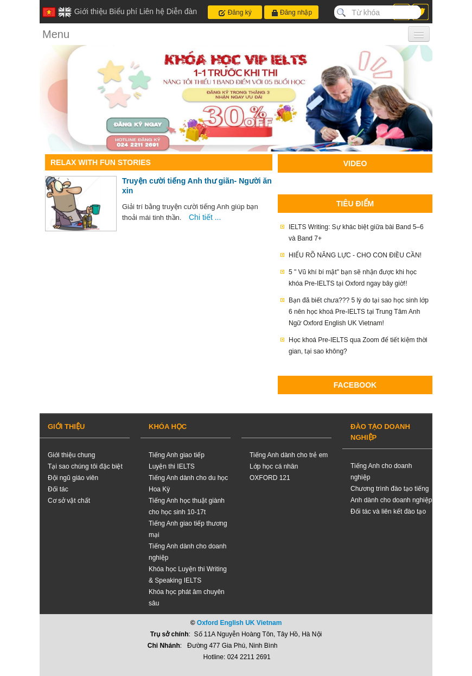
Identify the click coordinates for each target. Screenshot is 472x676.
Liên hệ (151, 11)
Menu (55, 34)
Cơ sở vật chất (69, 500)
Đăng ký (234, 13)
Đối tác (58, 489)
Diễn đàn (182, 11)
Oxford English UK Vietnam (239, 623)
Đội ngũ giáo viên (73, 478)
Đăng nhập (291, 13)
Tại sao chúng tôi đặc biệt (85, 466)
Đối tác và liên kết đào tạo (388, 511)
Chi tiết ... (205, 217)
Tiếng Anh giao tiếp (177, 455)
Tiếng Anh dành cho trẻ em (289, 455)
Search (341, 12)
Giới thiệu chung (71, 455)
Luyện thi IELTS (172, 466)
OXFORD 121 (270, 478)
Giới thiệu (90, 11)
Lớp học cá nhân (274, 466)
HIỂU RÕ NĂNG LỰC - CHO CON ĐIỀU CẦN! (355, 255)
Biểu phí (123, 11)
